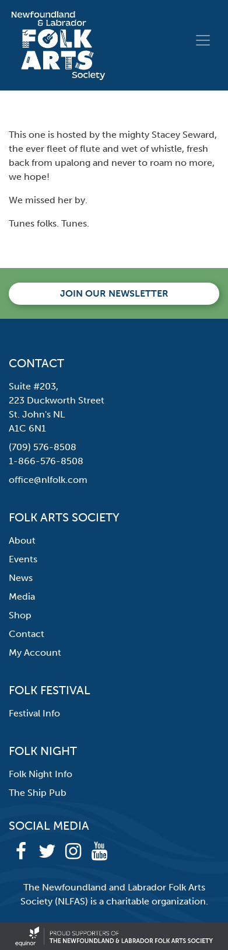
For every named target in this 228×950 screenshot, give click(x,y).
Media (22, 596)
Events (23, 559)
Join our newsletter (114, 293)
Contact (26, 633)
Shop (20, 615)
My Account (35, 652)
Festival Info (34, 713)
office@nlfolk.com (48, 479)
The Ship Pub (37, 792)
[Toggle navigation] (203, 40)
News (21, 577)
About (22, 540)
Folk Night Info (40, 774)
